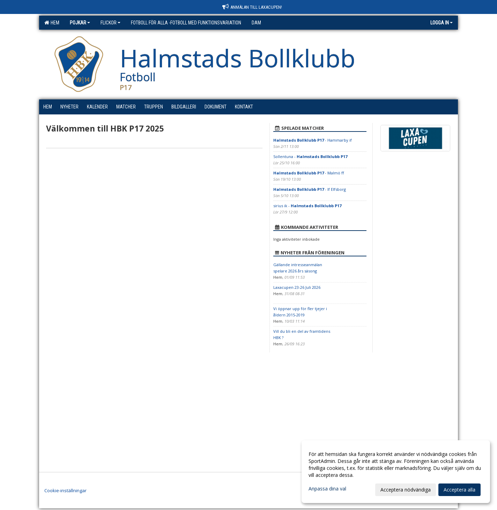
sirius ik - (307, 205)
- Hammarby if (312, 140)
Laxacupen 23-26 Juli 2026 (296, 287)
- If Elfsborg (309, 189)
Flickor (110, 22)
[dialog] (396, 471)
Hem (51, 22)
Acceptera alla (459, 489)
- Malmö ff (308, 172)
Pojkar (80, 22)
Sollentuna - (310, 156)
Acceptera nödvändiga (405, 489)
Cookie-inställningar (65, 490)
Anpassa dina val (327, 489)
